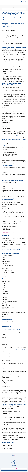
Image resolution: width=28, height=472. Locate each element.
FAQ (14, 459)
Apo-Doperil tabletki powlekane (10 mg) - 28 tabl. (9, 232)
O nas (14, 458)
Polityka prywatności (14, 462)
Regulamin (14, 461)
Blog (14, 460)
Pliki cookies (14, 463)
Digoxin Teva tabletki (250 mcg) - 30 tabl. (8, 233)
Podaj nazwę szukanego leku (14, 7)
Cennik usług (14, 465)
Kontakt (14, 464)
